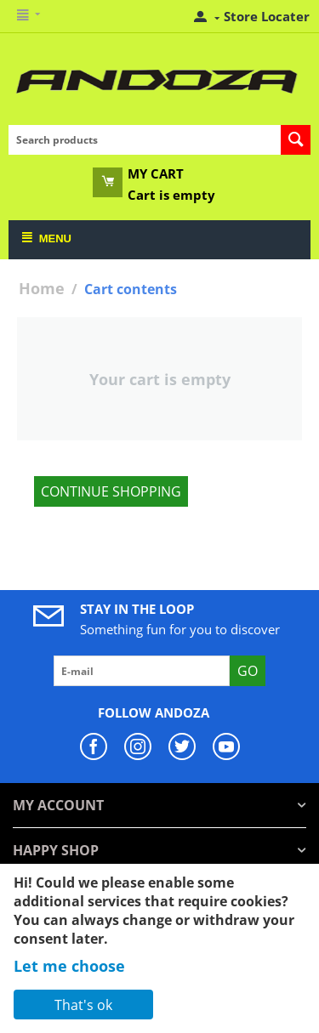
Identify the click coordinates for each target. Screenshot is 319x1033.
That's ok (83, 1005)
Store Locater (267, 16)
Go (247, 670)
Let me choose (69, 966)
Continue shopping (111, 491)
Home (42, 288)
